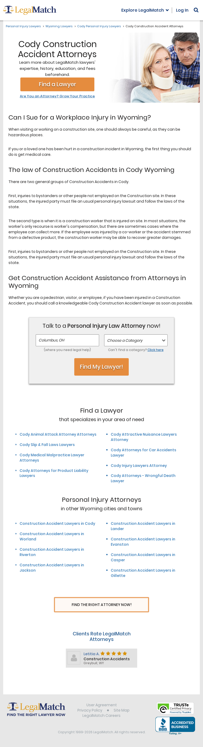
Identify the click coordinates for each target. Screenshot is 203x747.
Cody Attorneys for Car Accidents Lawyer (143, 452)
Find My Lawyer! (101, 367)
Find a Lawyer (57, 84)
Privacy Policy (89, 710)
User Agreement (101, 705)
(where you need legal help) (67, 350)
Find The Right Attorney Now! (101, 605)
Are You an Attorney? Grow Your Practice (57, 96)
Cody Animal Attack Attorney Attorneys (58, 434)
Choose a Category (124, 340)
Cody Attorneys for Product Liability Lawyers (54, 473)
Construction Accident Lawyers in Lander (143, 526)
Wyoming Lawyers (58, 26)
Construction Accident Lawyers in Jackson (52, 567)
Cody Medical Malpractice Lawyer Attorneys (52, 457)
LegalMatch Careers (101, 716)
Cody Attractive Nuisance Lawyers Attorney (144, 437)
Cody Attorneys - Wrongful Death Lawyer (143, 478)
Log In (182, 10)
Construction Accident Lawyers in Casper (143, 557)
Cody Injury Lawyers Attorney (139, 465)
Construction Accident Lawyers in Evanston (143, 541)
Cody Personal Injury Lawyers (99, 26)
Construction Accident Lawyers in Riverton (52, 552)
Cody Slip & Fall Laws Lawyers (47, 444)
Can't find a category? (136, 350)
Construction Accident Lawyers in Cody (57, 523)
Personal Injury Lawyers (23, 26)
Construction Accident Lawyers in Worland (52, 536)
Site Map (122, 710)
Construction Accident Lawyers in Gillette (143, 573)
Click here (155, 350)
